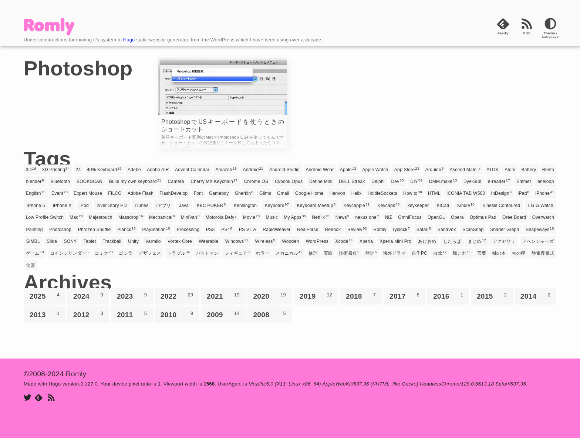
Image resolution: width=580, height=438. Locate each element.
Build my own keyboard (135, 181)
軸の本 (499, 253)
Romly (380, 229)
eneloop (545, 181)
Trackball (112, 241)
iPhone (544, 193)
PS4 (226, 229)
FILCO (115, 193)
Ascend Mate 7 (465, 169)
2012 (88, 314)
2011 (132, 314)
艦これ (462, 253)
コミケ (104, 253)
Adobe (134, 169)
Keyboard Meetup (316, 205)
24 (78, 169)
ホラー (262, 253)
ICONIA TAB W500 (465, 193)
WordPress (317, 241)
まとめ (477, 241)
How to (412, 193)
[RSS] (527, 30)
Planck (126, 229)
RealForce (307, 229)
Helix (356, 193)
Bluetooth (60, 181)
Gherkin (244, 193)
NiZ (388, 217)
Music (272, 217)
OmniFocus (410, 217)
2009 (223, 314)
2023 (132, 296)
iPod (84, 205)
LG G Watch (540, 205)
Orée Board (514, 217)
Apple (348, 169)
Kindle (466, 205)
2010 (177, 314)
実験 (328, 253)
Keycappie (357, 205)
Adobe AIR (158, 169)
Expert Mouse (88, 193)
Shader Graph (504, 229)
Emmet (523, 181)
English (35, 193)
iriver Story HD (112, 205)
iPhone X (62, 205)
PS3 (210, 229)
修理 (312, 253)
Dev (397, 181)
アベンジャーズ (538, 241)
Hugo (129, 40)
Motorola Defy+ (221, 217)
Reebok (333, 229)
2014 (535, 296)
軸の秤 (519, 253)
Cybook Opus (289, 181)
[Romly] (49, 33)
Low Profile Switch (45, 217)
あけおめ (427, 241)
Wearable (208, 241)
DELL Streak (352, 181)
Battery (529, 169)
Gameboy (219, 193)
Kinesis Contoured (501, 205)
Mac (76, 217)
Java (184, 205)
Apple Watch (375, 169)
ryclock (401, 229)
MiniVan (190, 217)
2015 (492, 296)
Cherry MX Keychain (213, 181)
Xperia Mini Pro (395, 241)
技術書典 (349, 253)
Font (198, 193)
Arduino (434, 169)
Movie (251, 217)
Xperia (366, 241)
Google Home (309, 193)
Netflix (320, 217)
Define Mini (321, 181)
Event (59, 193)
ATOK (492, 169)
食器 (30, 265)
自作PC (419, 253)
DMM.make (443, 181)
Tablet (90, 241)
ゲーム (35, 253)
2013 (45, 314)
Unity (133, 241)
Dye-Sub (472, 181)
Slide (52, 241)
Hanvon (337, 193)
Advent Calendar (192, 169)
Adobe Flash (141, 193)
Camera (176, 181)
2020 (269, 296)
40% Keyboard (104, 169)
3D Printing (56, 169)
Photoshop (60, 229)
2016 (448, 296)
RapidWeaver (276, 229)
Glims (265, 193)
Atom (510, 169)
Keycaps (388, 205)
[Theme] (550, 30)
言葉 (481, 253)
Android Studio (284, 169)
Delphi (377, 181)
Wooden (290, 241)
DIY (416, 181)
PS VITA (247, 229)
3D (31, 169)
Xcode (344, 241)
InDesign (501, 193)
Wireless (265, 241)
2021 (223, 296)
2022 (177, 296)
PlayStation (156, 229)
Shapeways (540, 229)
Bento (548, 169)
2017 (404, 296)
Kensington (245, 205)
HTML (434, 193)
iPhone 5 (36, 205)
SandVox (447, 229)
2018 (361, 296)
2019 (316, 296)
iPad (524, 193)
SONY (70, 241)
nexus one (367, 217)
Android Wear (320, 169)
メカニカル (289, 253)
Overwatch (543, 217)
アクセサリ (504, 241)
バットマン (207, 253)
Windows (236, 241)
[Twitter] (27, 398)
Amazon (226, 169)
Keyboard (277, 205)
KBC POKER (211, 205)
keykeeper (418, 205)
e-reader (499, 181)
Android (253, 169)
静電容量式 (543, 253)
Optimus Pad (483, 217)
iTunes (141, 205)
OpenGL (436, 217)
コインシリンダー (69, 253)
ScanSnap (472, 229)
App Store (406, 169)
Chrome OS (256, 181)
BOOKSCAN (89, 181)
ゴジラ (125, 253)
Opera (457, 217)
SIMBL (33, 241)
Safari (424, 229)
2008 (269, 314)
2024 (88, 296)
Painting (34, 229)
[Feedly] (503, 30)
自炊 (440, 253)
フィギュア (237, 253)
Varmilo (153, 241)
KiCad (443, 205)
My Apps (295, 217)
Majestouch (100, 217)
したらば (452, 241)
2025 (45, 296)
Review (357, 229)
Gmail (283, 193)
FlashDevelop (173, 193)
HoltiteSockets (382, 193)
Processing (188, 229)
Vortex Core (180, 241)
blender (35, 181)
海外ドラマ (394, 253)
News (342, 217)
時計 (371, 253)
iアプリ (163, 205)
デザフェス (149, 253)
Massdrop (130, 217)
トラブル (178, 253)
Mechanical (162, 217)
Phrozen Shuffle (94, 229)
